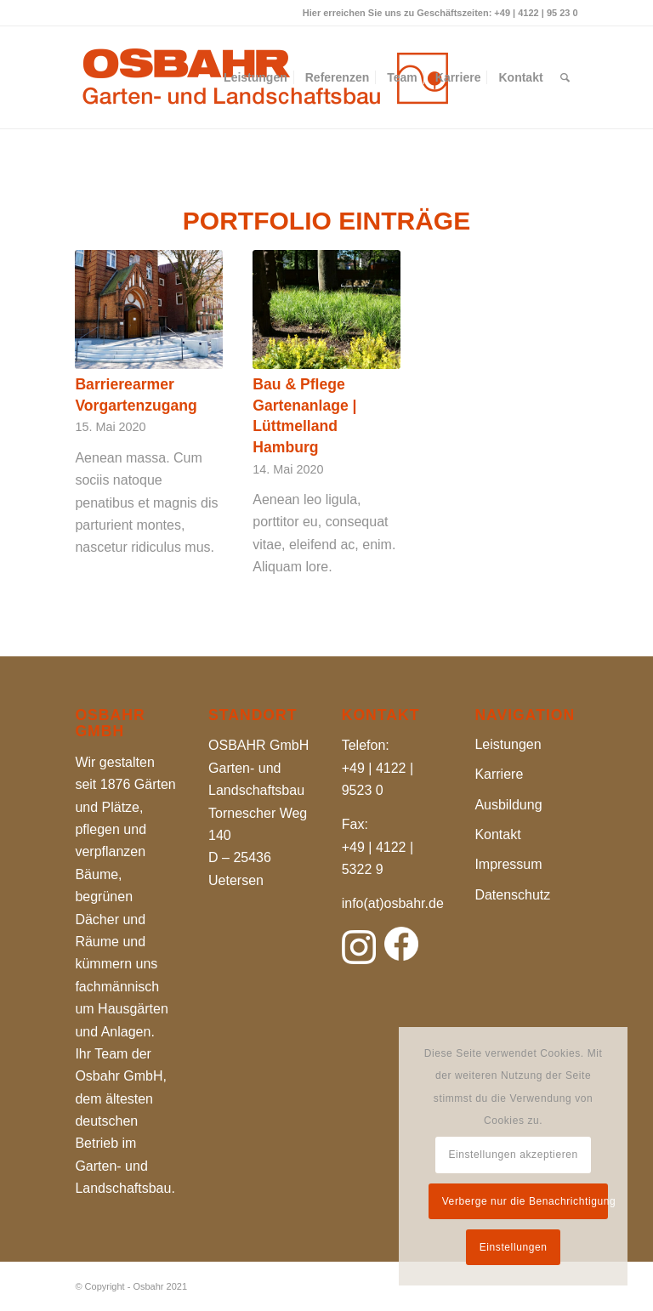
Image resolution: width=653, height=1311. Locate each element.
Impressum (508, 864)
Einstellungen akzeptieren (512, 1155)
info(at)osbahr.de (393, 903)
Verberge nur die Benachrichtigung (525, 1201)
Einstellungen (514, 1247)
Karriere (498, 774)
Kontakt (497, 834)
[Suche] (565, 77)
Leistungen (507, 744)
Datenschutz (512, 895)
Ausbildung (508, 804)
